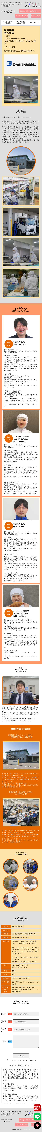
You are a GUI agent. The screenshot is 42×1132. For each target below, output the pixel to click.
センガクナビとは (22, 15)
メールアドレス (3, 1029)
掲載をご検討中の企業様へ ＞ (30, 11)
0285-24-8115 (33, 6)
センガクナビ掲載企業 (7, 22)
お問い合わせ (35, 15)
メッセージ (3, 1041)
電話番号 (3, 1021)
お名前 (3, 1014)
